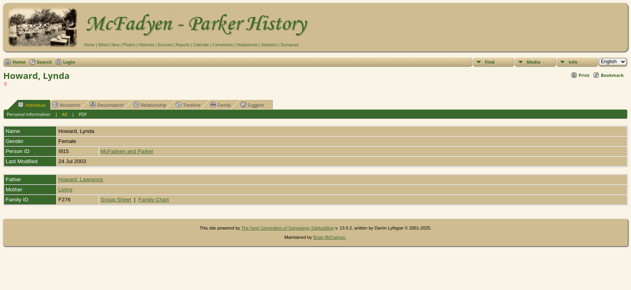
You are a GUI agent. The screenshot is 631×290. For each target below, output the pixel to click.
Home (89, 45)
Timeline (188, 105)
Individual (31, 105)
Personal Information (29, 114)
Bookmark (612, 75)
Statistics (269, 45)
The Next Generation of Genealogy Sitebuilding (287, 228)
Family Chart (153, 200)
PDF (83, 114)
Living (65, 189)
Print (584, 75)
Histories (146, 45)
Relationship (150, 105)
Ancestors (66, 105)
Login (69, 62)
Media (533, 62)
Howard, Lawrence (80, 179)
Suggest (252, 105)
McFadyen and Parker (127, 151)
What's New (109, 45)
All (64, 114)
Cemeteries (222, 45)
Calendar (201, 45)
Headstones (247, 45)
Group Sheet (116, 200)
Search (44, 62)
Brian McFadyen (329, 237)
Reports (182, 45)
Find (490, 62)
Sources (164, 45)
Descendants (107, 105)
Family (220, 105)
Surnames (289, 45)
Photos (129, 45)
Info (573, 62)
